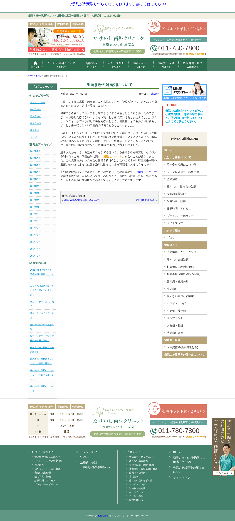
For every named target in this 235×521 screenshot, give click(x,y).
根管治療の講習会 (145, 200)
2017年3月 (35, 256)
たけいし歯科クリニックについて (61, 64)
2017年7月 (35, 228)
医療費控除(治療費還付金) (182, 347)
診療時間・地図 (193, 64)
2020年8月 (35, 158)
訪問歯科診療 (175, 332)
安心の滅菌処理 (176, 193)
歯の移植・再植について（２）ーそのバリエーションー (42, 375)
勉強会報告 (35, 109)
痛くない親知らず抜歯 (180, 296)
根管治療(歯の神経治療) (181, 266)
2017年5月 (35, 242)
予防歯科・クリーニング (181, 252)
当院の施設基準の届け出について (184, 354)
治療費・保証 (166, 64)
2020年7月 (35, 165)
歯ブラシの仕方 (147, 171)
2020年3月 (35, 179)
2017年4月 (35, 249)
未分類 (33, 137)
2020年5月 (35, 172)
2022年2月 (35, 151)
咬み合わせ (35, 116)
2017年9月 (35, 214)
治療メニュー (140, 64)
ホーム (35, 64)
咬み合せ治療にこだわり (181, 164)
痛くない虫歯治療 (177, 259)
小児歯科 (172, 288)
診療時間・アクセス (179, 208)
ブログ (171, 237)
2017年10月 (36, 207)
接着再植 (34, 130)
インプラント (175, 318)
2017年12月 (36, 193)
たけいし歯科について (177, 157)
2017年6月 (35, 235)
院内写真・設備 (176, 201)
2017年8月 (35, 221)
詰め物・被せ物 (176, 310)
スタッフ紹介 (115, 64)
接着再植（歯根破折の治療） (184, 274)
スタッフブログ (37, 102)
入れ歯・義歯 (175, 325)
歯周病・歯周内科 (177, 281)
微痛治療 (172, 179)
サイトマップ (175, 223)
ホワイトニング (176, 303)
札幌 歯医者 (103, 516)
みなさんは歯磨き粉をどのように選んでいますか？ (42, 290)
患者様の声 (35, 123)
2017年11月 (36, 200)
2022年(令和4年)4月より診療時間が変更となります (42, 274)
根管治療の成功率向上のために (81, 200)
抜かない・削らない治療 (181, 186)
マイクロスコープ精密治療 (91, 64)
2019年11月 (36, 186)
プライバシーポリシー (180, 215)
